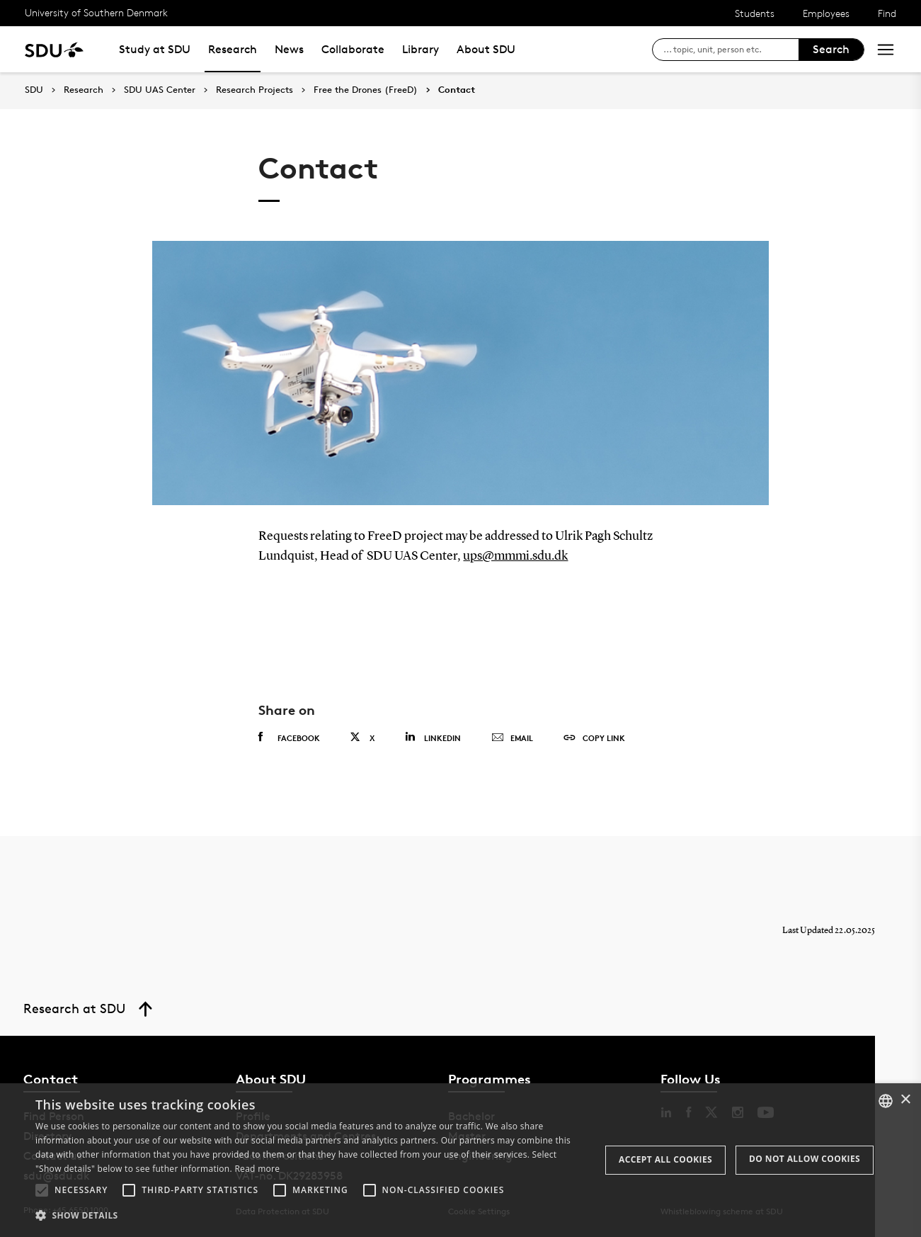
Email (512, 738)
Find (887, 13)
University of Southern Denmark (96, 12)
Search (831, 49)
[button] (42, 1190)
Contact (456, 90)
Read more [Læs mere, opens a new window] (257, 1169)
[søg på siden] (731, 49)
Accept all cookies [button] (665, 1159)
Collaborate (352, 49)
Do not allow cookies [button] (804, 1159)
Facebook (289, 737)
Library (420, 49)
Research (232, 49)
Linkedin (433, 737)
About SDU (486, 49)
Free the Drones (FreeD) (366, 90)
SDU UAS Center (159, 90)
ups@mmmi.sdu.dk (515, 556)
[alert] (460, 1160)
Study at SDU (154, 49)
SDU (34, 89)
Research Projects (254, 90)
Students (754, 13)
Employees (826, 13)
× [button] (905, 1100)
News (289, 49)
